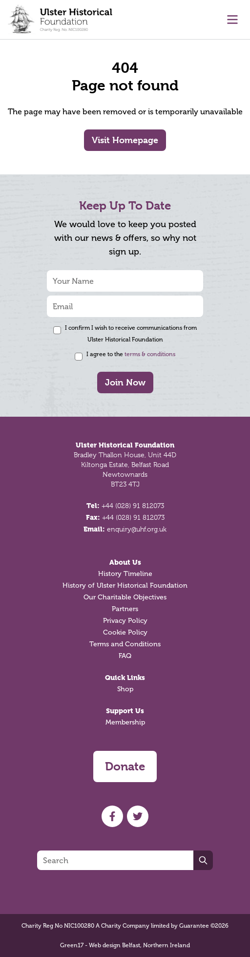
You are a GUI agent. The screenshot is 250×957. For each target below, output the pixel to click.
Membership (125, 722)
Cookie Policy (125, 632)
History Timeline (125, 574)
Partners (125, 609)
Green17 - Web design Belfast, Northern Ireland (125, 945)
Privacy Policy (125, 621)
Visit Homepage (125, 140)
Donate (125, 766)
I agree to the (130, 354)
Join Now (125, 382)
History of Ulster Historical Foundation (125, 585)
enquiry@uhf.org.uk (137, 529)
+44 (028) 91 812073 (133, 506)
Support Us (125, 711)
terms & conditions (150, 354)
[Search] (115, 860)
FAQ (125, 656)
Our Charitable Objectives (125, 597)
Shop (125, 689)
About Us (125, 562)
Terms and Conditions (125, 644)
